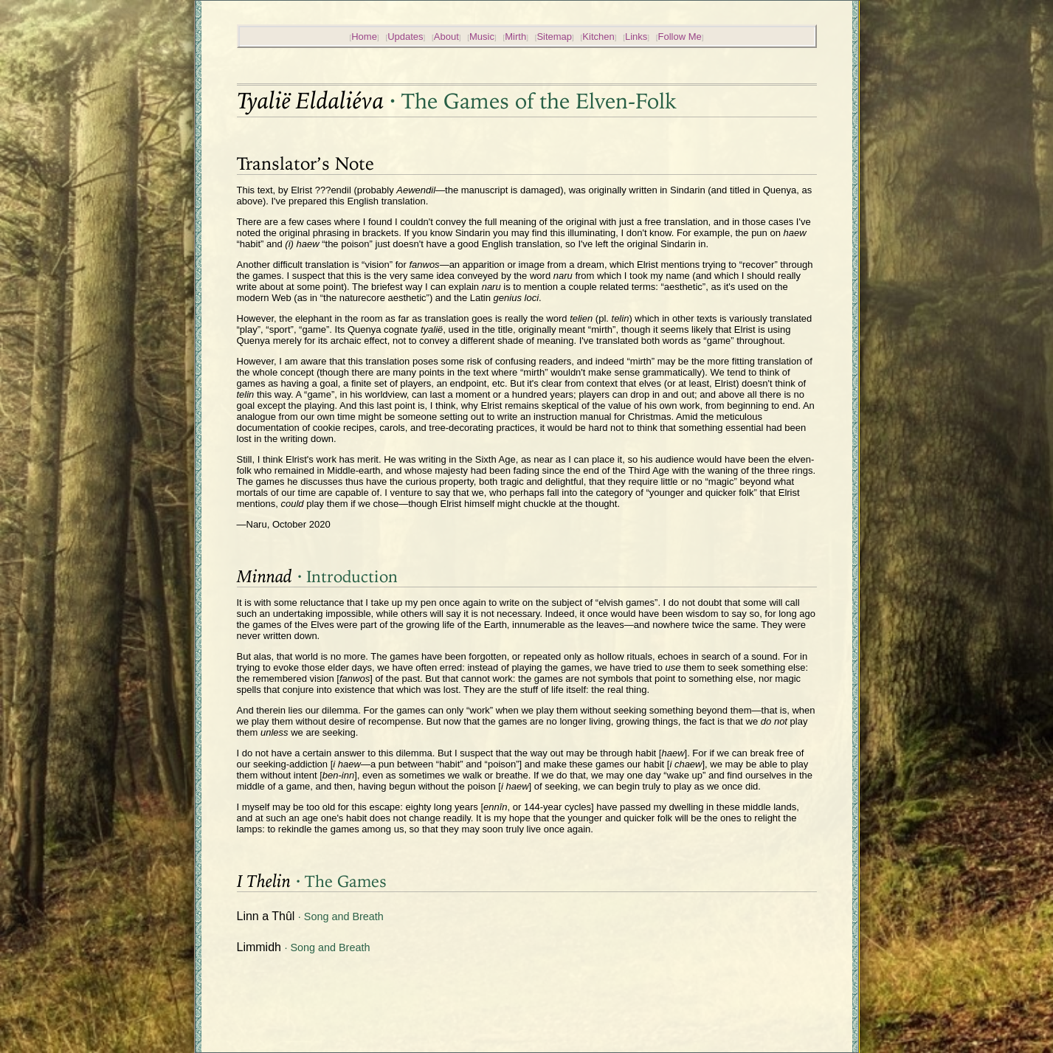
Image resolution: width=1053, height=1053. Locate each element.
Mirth (515, 36)
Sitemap (554, 36)
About (446, 36)
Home (364, 36)
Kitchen (598, 36)
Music (481, 36)
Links (636, 36)
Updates (405, 36)
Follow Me (680, 36)
